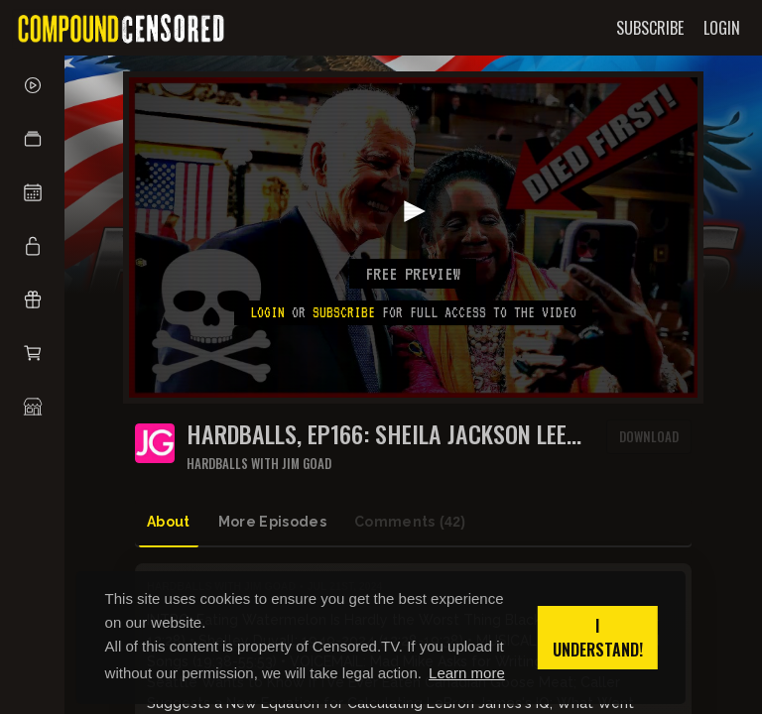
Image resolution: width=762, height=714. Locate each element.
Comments (409, 522)
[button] (32, 139)
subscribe (344, 312)
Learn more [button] (467, 672)
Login (267, 312)
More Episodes (272, 522)
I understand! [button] (598, 637)
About (168, 522)
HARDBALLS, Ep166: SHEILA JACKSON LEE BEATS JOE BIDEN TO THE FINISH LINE (377, 433)
